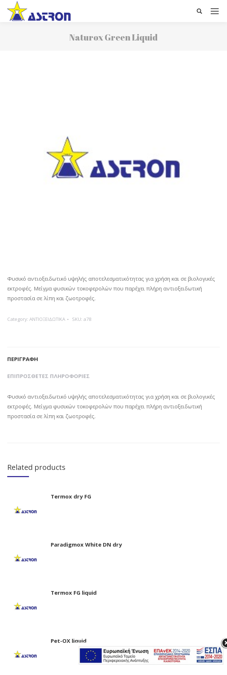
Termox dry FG (71, 496)
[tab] (113, 355)
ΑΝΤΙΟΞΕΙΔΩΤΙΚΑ (47, 319)
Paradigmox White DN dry (86, 544)
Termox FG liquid (74, 592)
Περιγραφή (22, 358)
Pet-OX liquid (69, 640)
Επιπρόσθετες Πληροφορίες (48, 375)
